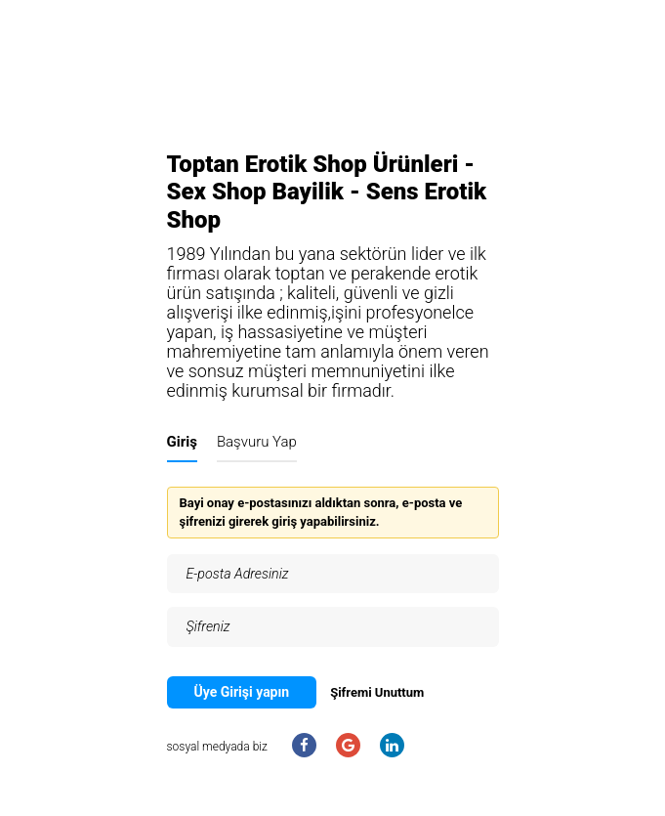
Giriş (182, 442)
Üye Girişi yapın (242, 692)
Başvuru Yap (257, 442)
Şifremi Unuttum (377, 692)
